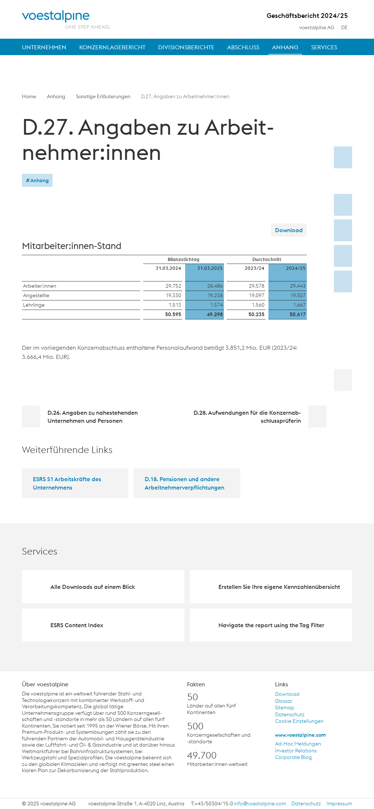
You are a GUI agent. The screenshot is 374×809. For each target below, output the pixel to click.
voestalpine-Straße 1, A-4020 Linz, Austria (136, 804)
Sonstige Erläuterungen (103, 96)
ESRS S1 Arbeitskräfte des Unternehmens (67, 483)
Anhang (56, 96)
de (348, 27)
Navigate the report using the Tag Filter (271, 625)
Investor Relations (296, 751)
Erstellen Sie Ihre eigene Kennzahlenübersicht (279, 586)
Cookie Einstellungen (299, 721)
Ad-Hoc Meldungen (298, 744)
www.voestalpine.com (300, 735)
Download (289, 230)
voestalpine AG (316, 27)
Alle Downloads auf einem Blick (92, 586)
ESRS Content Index (76, 625)
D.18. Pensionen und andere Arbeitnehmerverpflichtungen (184, 483)
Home (29, 96)
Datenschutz (290, 715)
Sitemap (284, 708)
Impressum (339, 804)
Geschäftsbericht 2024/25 (307, 17)
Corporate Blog (293, 757)
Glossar (284, 701)
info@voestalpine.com (260, 804)
